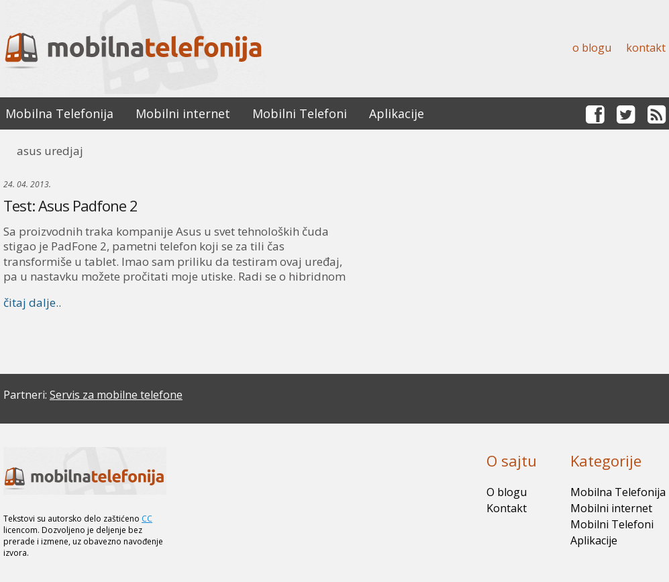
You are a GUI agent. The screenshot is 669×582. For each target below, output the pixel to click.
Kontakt (646, 47)
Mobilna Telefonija (59, 113)
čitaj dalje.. (32, 302)
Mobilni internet (183, 113)
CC (147, 518)
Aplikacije (396, 113)
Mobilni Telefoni (299, 113)
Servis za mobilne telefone (116, 394)
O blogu (591, 47)
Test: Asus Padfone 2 (70, 205)
